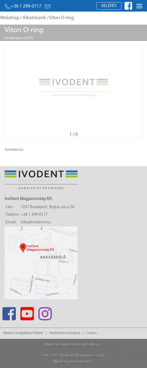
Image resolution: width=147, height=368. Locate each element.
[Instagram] (45, 312)
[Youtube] (27, 312)
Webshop (9, 17)
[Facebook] (9, 312)
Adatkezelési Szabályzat (64, 333)
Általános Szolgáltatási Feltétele (23, 333)
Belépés (109, 6)
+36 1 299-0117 (23, 6)
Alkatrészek (34, 17)
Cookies (91, 333)
